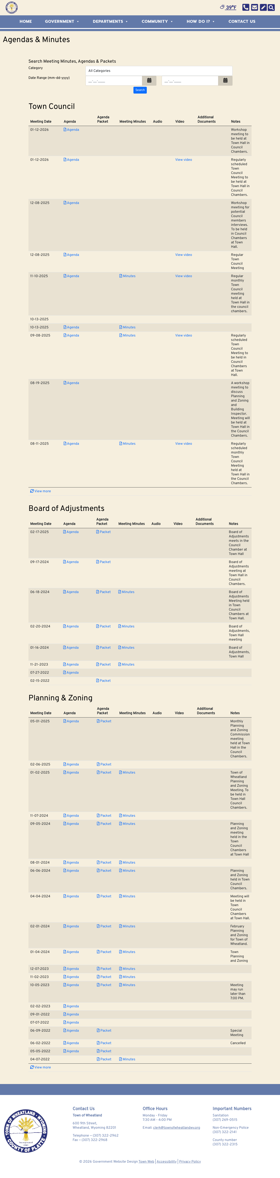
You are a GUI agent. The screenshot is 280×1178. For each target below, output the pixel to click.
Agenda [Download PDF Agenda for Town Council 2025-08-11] (71, 444)
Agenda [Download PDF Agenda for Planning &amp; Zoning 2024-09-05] (71, 824)
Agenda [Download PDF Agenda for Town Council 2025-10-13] (71, 327)
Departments (111, 21)
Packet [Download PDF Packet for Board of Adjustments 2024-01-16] (103, 648)
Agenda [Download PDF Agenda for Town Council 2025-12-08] (71, 203)
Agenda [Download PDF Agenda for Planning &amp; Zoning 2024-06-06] (71, 871)
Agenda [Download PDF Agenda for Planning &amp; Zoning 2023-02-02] (71, 1006)
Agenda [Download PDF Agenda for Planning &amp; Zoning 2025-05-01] (71, 721)
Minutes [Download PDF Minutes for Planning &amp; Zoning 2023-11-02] (127, 977)
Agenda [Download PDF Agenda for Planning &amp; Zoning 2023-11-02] (71, 977)
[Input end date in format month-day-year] (190, 81)
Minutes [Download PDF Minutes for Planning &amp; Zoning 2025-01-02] (127, 773)
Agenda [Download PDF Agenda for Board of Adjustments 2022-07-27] (71, 673)
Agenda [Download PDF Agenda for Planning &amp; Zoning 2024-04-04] (71, 896)
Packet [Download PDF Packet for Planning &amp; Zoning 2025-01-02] (104, 773)
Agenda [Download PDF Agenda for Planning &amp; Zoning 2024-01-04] (71, 952)
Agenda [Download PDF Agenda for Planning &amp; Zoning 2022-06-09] (71, 1031)
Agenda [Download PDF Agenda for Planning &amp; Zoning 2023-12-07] (71, 969)
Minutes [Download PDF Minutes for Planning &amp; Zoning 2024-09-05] (127, 824)
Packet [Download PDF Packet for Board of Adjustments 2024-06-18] (103, 592)
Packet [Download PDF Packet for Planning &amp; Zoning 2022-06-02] (104, 1043)
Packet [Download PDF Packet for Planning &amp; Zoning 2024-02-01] (104, 926)
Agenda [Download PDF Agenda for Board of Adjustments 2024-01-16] (71, 648)
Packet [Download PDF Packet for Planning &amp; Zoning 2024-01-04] (104, 952)
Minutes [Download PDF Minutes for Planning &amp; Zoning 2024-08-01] (127, 863)
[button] (149, 81)
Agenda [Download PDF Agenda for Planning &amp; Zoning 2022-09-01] (71, 1014)
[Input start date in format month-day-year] (114, 81)
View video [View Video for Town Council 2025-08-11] (183, 444)
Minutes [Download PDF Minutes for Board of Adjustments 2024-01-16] (126, 648)
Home (26, 21)
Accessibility (167, 1162)
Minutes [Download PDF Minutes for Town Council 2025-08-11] (127, 444)
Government (62, 21)
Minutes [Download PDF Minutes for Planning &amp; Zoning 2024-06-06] (127, 871)
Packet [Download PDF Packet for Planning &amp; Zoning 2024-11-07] (104, 816)
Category (35, 68)
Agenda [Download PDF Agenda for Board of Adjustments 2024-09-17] (71, 562)
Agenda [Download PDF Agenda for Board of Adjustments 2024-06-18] (71, 592)
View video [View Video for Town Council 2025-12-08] (183, 255)
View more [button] (40, 491)
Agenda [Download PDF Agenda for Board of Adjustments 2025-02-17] (71, 532)
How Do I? (201, 21)
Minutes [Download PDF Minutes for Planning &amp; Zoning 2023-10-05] (127, 985)
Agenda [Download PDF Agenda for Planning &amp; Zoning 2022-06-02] (71, 1043)
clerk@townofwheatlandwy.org (176, 1128)
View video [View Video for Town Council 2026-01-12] (183, 160)
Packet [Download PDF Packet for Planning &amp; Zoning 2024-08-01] (104, 863)
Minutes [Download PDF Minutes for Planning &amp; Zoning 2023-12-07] (127, 969)
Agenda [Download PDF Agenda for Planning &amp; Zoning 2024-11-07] (71, 816)
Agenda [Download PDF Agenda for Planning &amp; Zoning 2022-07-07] (71, 1022)
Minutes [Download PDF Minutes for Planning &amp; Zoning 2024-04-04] (127, 896)
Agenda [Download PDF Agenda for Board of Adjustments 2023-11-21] (71, 665)
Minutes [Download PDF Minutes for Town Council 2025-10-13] (127, 327)
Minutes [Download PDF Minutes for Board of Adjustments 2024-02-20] (126, 626)
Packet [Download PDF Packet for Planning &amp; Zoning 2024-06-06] (104, 871)
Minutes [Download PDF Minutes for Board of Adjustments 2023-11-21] (126, 665)
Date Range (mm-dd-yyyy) (49, 78)
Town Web (146, 1162)
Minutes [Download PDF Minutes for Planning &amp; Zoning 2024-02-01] (127, 926)
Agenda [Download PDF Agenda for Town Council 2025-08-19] (71, 383)
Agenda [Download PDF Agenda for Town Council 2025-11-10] (71, 276)
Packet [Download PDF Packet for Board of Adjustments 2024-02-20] (103, 626)
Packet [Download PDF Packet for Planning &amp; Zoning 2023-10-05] (104, 985)
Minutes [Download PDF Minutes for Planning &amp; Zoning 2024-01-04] (127, 952)
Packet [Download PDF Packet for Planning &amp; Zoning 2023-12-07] (104, 969)
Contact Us (242, 21)
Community (158, 21)
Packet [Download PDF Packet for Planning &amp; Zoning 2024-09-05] (104, 824)
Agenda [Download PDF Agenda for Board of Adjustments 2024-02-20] (71, 626)
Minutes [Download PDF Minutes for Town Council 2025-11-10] (127, 276)
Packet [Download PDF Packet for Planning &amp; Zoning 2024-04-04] (104, 896)
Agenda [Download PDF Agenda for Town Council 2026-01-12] (71, 130)
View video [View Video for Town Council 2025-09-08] (183, 335)
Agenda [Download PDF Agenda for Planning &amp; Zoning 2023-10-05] (71, 985)
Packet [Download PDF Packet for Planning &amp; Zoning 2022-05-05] (104, 1051)
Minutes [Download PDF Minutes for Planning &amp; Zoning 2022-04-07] (127, 1059)
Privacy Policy (190, 1162)
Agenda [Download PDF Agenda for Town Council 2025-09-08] (71, 335)
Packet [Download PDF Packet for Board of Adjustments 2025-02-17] (103, 532)
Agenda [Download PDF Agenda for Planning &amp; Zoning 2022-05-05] (71, 1051)
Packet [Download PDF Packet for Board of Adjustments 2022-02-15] (103, 681)
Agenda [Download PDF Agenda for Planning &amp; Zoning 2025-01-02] (71, 773)
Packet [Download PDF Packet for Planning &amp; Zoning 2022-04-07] (104, 1059)
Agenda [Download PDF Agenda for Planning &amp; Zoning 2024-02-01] (71, 926)
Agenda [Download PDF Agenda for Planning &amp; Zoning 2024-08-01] (71, 863)
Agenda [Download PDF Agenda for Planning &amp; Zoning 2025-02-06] (71, 764)
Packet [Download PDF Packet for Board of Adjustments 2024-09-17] (103, 562)
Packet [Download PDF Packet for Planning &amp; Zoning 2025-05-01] (104, 721)
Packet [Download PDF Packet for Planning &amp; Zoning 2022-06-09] (104, 1031)
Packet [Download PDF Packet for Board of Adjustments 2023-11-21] (103, 665)
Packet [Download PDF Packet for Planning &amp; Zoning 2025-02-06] (104, 764)
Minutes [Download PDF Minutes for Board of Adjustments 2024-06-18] (126, 592)
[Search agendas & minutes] (140, 90)
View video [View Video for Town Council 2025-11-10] (183, 276)
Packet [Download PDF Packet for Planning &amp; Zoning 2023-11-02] (104, 977)
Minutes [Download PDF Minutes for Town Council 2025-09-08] (127, 335)
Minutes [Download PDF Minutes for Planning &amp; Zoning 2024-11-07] (127, 816)
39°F (228, 8)
